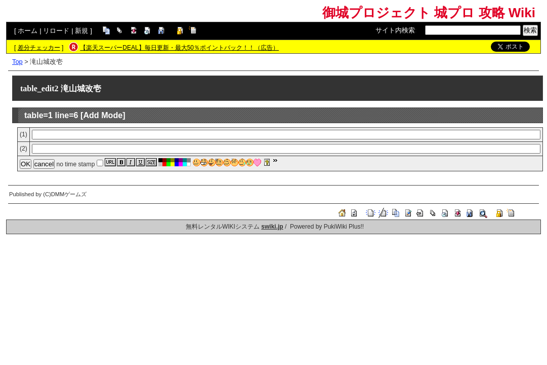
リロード (56, 30)
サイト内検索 (395, 30)
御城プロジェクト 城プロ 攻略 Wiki (428, 12)
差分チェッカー (39, 47)
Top (17, 61)
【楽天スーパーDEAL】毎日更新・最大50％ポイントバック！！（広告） (179, 47)
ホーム (27, 30)
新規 (81, 30)
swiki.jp (272, 226)
